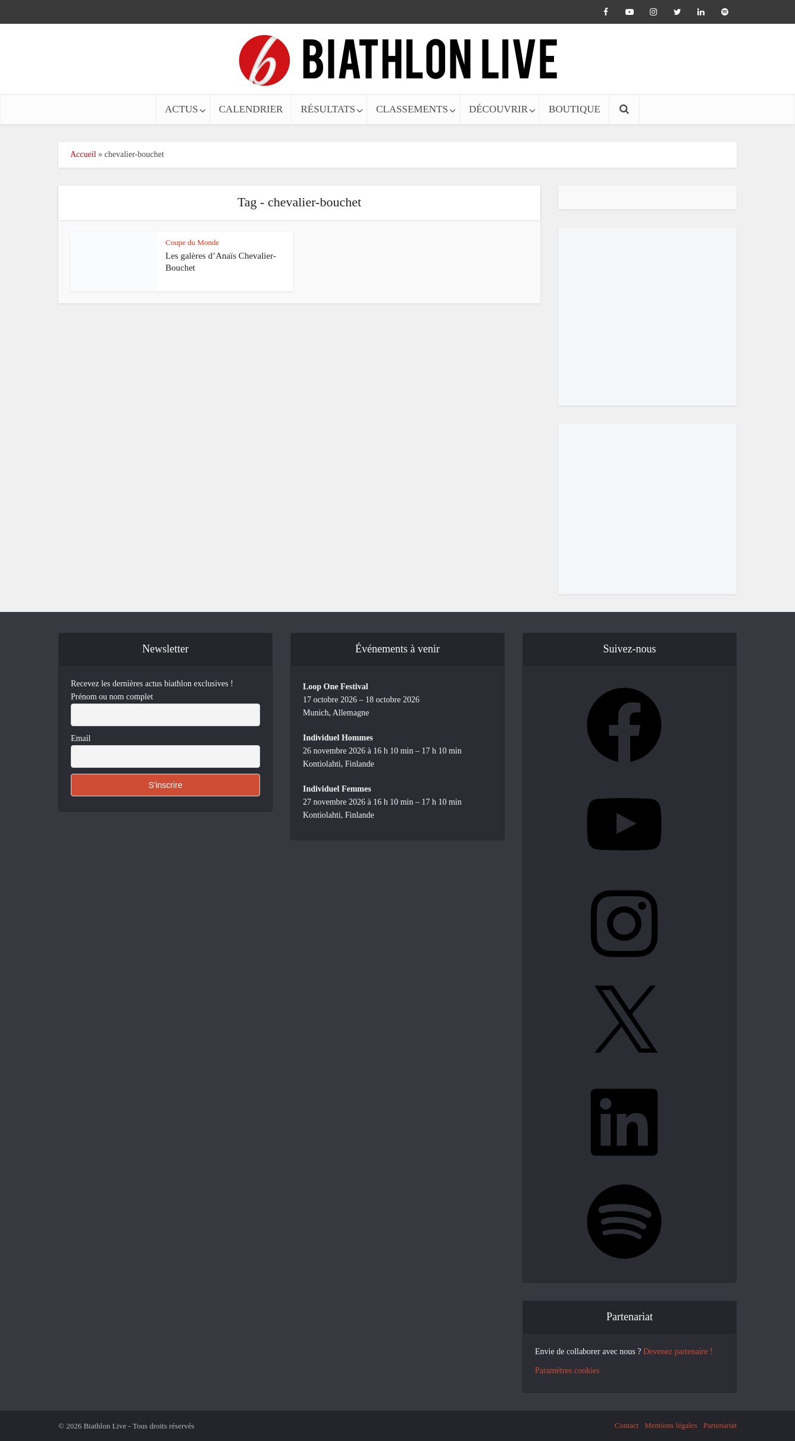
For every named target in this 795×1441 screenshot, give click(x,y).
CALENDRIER (251, 109)
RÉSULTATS (328, 109)
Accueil (83, 154)
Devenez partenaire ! (678, 1351)
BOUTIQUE (574, 109)
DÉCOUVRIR (498, 109)
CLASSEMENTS (412, 109)
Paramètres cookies (567, 1370)
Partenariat (720, 1425)
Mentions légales (670, 1425)
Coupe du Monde (192, 242)
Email (80, 738)
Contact (626, 1425)
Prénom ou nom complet (112, 696)
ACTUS (181, 109)
